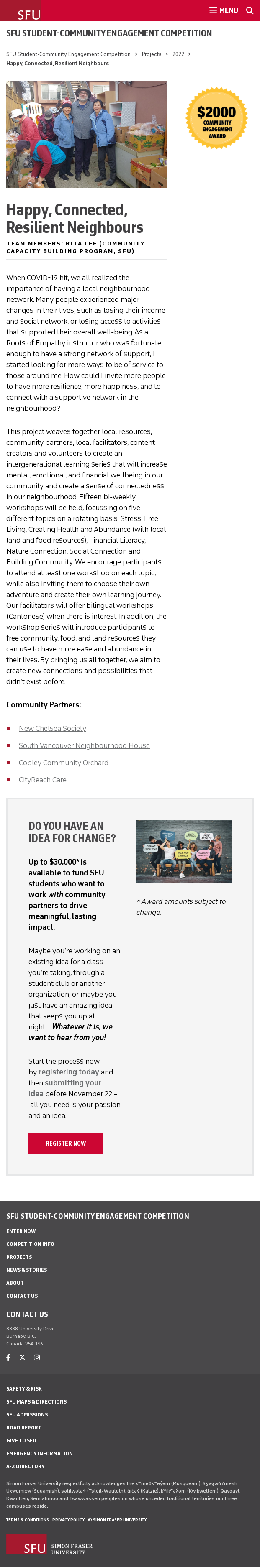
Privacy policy (68, 1520)
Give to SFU (21, 1440)
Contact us (22, 1295)
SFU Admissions (27, 1414)
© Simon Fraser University (117, 1520)
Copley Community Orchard (63, 762)
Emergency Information (39, 1453)
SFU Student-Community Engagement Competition (109, 33)
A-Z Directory (25, 1466)
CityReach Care (43, 779)
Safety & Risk (24, 1388)
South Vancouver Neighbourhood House (84, 745)
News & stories (26, 1270)
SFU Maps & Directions (36, 1401)
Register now (66, 1143)
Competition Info (30, 1244)
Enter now (21, 1231)
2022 (178, 54)
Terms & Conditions (27, 1520)
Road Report (23, 1427)
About (15, 1282)
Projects (152, 54)
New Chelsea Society (52, 728)
